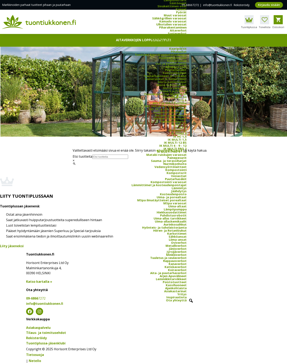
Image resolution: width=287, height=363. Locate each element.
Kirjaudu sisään (269, 5)
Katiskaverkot (176, 267)
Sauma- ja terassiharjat (169, 161)
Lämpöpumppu (175, 209)
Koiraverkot (177, 270)
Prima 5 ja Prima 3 (173, 91)
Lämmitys (179, 188)
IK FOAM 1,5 (178, 130)
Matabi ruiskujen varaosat (166, 155)
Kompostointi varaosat (169, 182)
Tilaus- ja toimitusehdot (46, 332)
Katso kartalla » (39, 281)
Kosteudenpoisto (173, 194)
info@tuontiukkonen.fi (217, 5)
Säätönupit (178, 3)
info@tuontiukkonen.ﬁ (44, 303)
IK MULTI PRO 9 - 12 (172, 152)
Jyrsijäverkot (177, 36)
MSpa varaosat (175, 203)
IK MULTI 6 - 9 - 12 (173, 146)
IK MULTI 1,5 (177, 139)
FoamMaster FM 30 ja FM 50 (165, 94)
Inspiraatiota (176, 297)
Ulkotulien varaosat (171, 24)
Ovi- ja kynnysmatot (171, 64)
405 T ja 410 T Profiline (169, 103)
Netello (35, 361)
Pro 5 (183, 100)
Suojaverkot (177, 33)
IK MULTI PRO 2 (175, 149)
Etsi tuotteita (82, 156)
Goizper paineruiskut (171, 115)
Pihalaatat (179, 52)
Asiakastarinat (175, 291)
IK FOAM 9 (179, 133)
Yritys (182, 294)
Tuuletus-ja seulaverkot (168, 258)
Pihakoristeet (176, 67)
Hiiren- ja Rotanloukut (170, 230)
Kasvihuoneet (176, 285)
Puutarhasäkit (176, 70)
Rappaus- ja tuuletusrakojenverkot (160, 42)
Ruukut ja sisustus (173, 58)
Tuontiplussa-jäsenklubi (46, 343)
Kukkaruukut (177, 61)
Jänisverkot (178, 249)
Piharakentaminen (173, 27)
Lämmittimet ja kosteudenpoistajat (159, 185)
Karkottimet (177, 233)
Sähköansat (178, 236)
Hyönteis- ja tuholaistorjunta (164, 227)
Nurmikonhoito (175, 164)
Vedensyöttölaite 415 (170, 112)
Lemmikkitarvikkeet (171, 279)
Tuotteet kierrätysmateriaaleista (161, 55)
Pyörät (181, 12)
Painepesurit (177, 158)
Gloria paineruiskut (172, 82)
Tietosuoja (35, 354)
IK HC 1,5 (180, 136)
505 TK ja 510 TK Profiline (167, 109)
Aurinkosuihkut (175, 224)
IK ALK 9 (180, 127)
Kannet (181, 9)
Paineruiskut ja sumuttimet (166, 79)
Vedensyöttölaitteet (170, 167)
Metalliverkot (176, 246)
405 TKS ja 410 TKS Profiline (166, 106)
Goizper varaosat (173, 121)
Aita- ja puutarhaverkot (168, 273)
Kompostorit (177, 173)
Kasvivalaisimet (175, 73)
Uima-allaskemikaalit (171, 221)
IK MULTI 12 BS (175, 142)
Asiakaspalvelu (38, 327)
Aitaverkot (178, 30)
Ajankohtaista (176, 288)
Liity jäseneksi (12, 246)
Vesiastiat (179, 176)
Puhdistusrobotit (173, 215)
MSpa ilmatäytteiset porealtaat (162, 200)
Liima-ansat (178, 239)
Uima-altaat (177, 206)
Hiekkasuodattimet (172, 212)
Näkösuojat (178, 45)
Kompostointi (176, 170)
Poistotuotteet (175, 282)
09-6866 (36, 298)
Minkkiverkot (176, 255)
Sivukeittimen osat (172, 6)
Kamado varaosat (173, 21)
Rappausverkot (175, 261)
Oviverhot (179, 243)
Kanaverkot (178, 264)
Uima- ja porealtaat (172, 197)
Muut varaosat (175, 15)
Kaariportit (178, 48)
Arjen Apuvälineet (173, 276)
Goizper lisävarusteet (170, 118)
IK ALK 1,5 (179, 124)
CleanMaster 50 (175, 97)
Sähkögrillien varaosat (169, 18)
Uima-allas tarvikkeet (170, 218)
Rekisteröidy (242, 5)
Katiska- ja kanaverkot (169, 39)
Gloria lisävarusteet (171, 85)
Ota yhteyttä (176, 300)
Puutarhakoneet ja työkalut (165, 76)
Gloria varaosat (175, 88)
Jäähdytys (179, 191)
